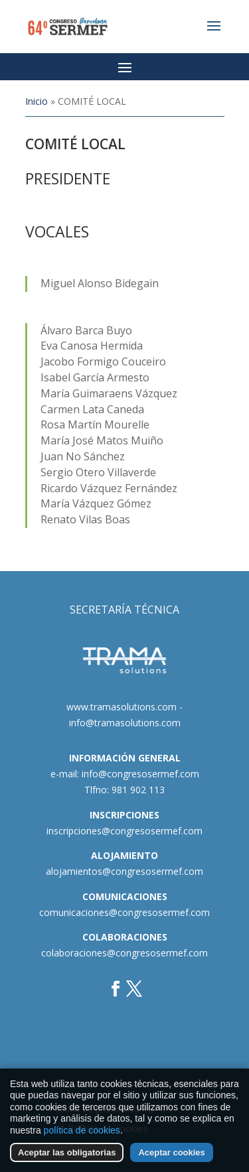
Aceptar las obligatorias (67, 1156)
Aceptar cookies (171, 1156)
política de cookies (82, 1133)
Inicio (36, 101)
